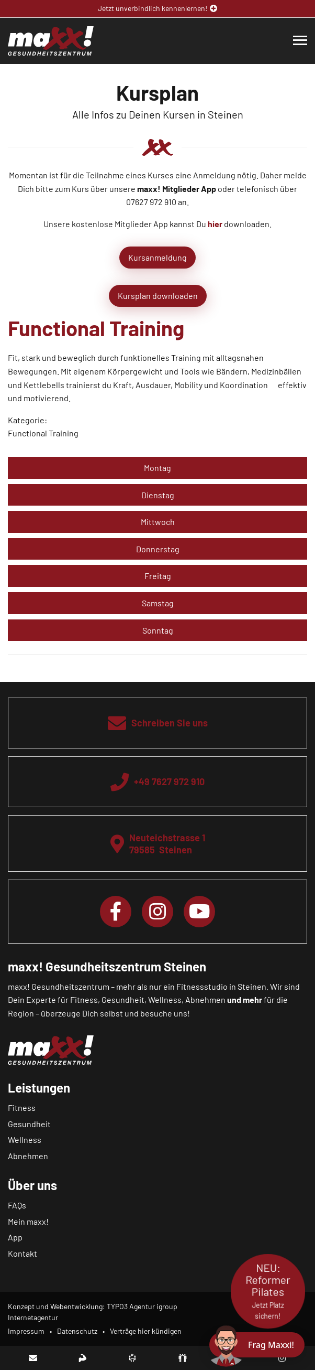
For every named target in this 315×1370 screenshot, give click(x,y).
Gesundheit (29, 1124)
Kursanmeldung (157, 257)
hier (215, 224)
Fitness (22, 1107)
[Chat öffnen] (257, 1344)
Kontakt (22, 1253)
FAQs (17, 1205)
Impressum (26, 1330)
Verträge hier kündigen (146, 1330)
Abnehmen (28, 1156)
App (15, 1237)
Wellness (24, 1139)
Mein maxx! (28, 1221)
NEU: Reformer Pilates (267, 1291)
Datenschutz (77, 1330)
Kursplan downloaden (158, 296)
